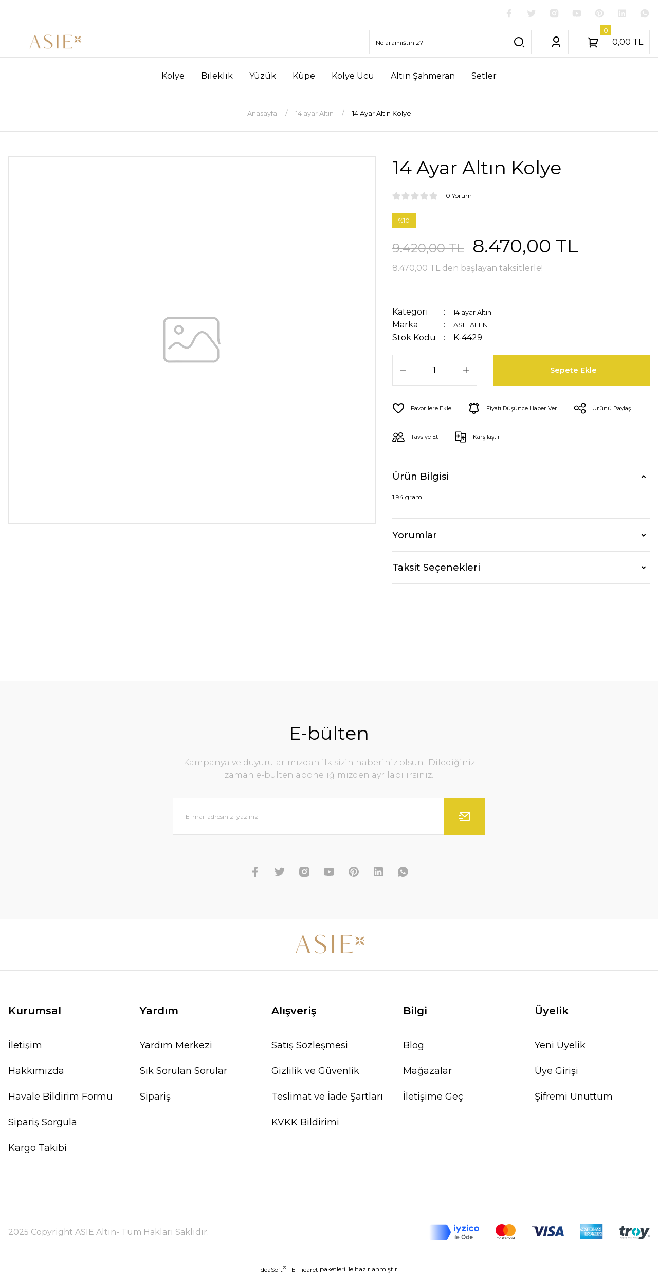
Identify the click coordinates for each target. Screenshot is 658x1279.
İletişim (25, 1047)
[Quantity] (434, 372)
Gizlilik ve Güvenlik (315, 1073)
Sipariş (155, 1098)
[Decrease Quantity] (403, 372)
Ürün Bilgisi (420, 478)
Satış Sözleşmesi (309, 1047)
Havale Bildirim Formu (60, 1098)
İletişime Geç (433, 1098)
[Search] (450, 44)
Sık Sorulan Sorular (183, 1073)
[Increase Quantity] (466, 372)
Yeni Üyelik (560, 1047)
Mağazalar (427, 1073)
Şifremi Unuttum (574, 1098)
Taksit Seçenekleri (436, 569)
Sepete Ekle (575, 372)
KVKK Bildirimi (305, 1124)
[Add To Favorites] (426, 410)
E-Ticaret (304, 1271)
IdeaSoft (272, 1271)
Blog (413, 1047)
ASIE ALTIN (476, 327)
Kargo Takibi (37, 1150)
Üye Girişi (556, 1073)
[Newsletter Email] (329, 818)
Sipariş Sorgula (42, 1124)
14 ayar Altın (478, 314)
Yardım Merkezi (176, 1047)
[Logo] (54, 44)
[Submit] (464, 818)
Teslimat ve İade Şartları (327, 1098)
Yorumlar (414, 537)
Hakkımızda (36, 1073)
